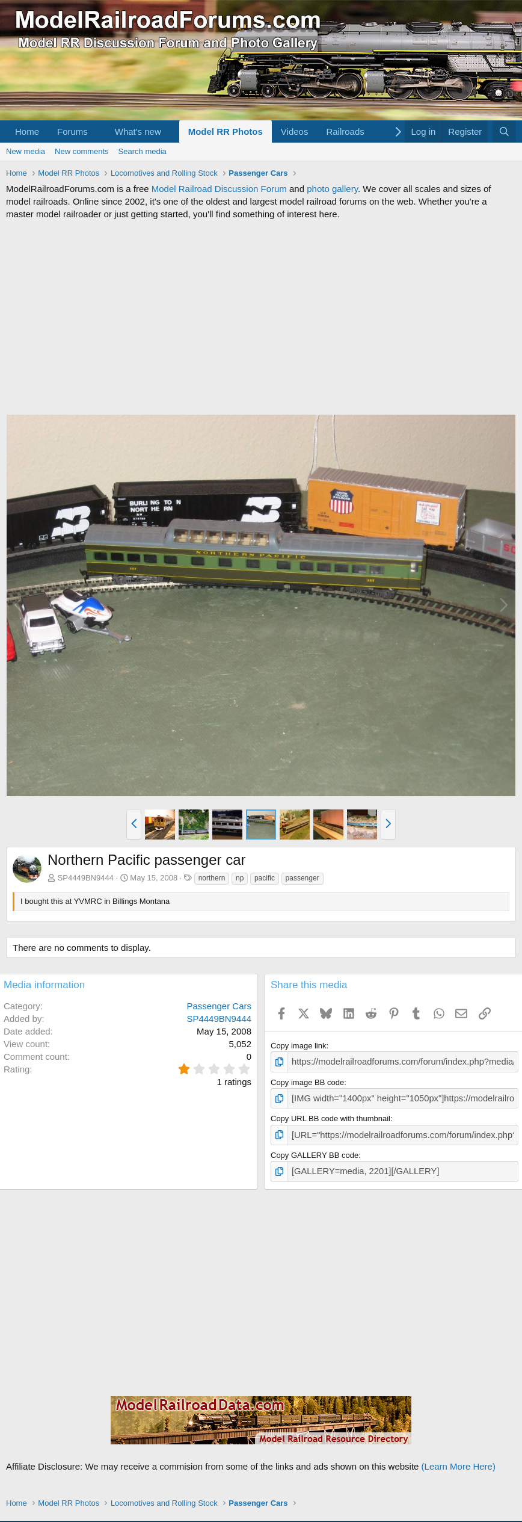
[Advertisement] (261, 317)
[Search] (504, 131)
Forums (72, 131)
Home (27, 131)
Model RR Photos (225, 131)
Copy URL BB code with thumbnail (330, 1116)
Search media (142, 151)
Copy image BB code (307, 1080)
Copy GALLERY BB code (314, 1150)
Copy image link (299, 1045)
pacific (264, 878)
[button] (97, 131)
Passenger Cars (218, 1006)
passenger (302, 878)
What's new (138, 131)
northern (212, 878)
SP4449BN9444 (86, 877)
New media (25, 151)
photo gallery (332, 189)
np (240, 878)
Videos (295, 131)
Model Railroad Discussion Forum (219, 189)
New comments (82, 151)
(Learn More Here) (459, 1460)
